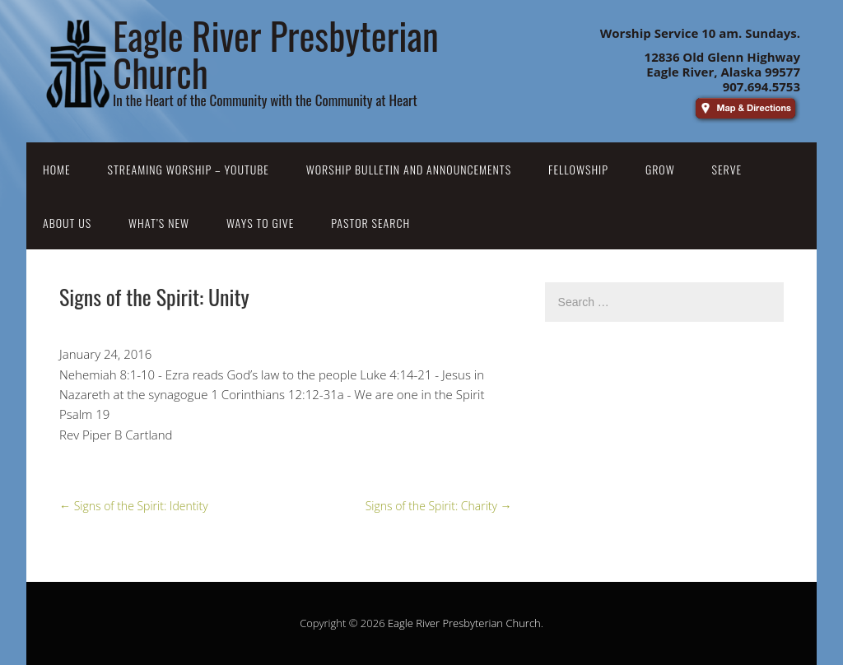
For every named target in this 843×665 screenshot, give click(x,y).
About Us (67, 222)
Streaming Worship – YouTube (188, 169)
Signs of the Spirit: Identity (133, 506)
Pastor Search (370, 222)
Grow (660, 169)
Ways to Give (260, 222)
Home (57, 169)
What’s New (158, 222)
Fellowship (578, 169)
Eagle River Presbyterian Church (464, 623)
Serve (727, 169)
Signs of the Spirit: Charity (439, 506)
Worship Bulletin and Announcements (408, 169)
